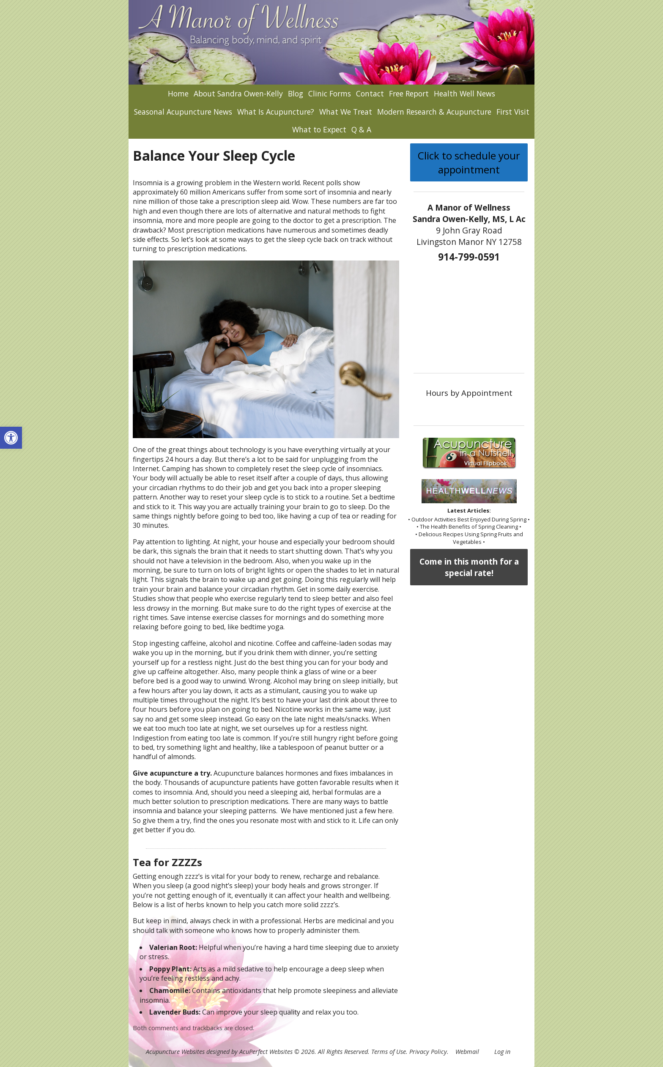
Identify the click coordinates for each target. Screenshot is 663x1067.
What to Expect (319, 129)
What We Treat (345, 112)
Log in (502, 1052)
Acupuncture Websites (175, 1052)
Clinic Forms (329, 93)
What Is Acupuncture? (275, 112)
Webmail (467, 1052)
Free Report (409, 93)
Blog (295, 93)
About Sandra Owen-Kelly (238, 93)
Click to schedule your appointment (469, 162)
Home (178, 93)
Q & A (361, 129)
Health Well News (464, 93)
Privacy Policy (428, 1052)
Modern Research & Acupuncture (434, 112)
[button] (11, 438)
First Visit (512, 112)
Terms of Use (388, 1052)
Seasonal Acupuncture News (183, 112)
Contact (370, 93)
